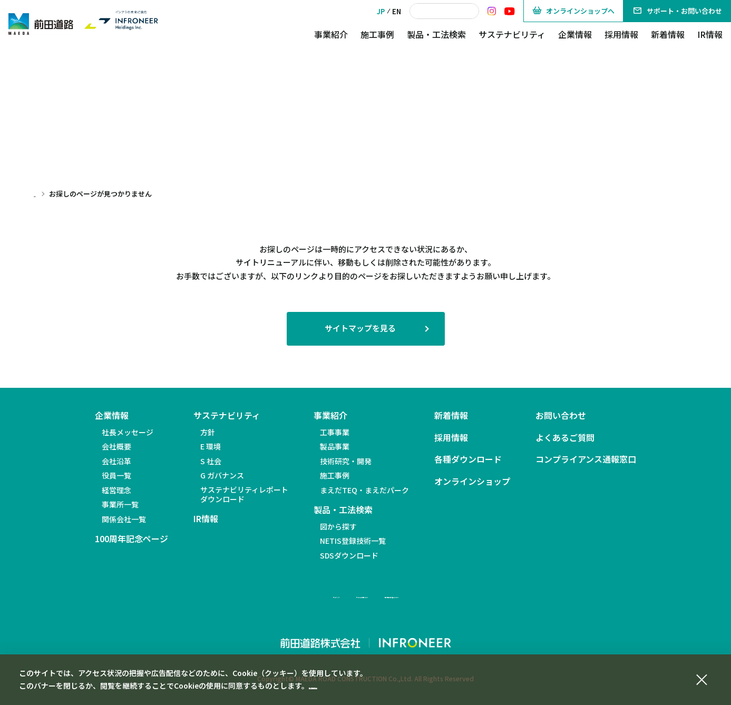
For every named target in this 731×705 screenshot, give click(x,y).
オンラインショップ (472, 481)
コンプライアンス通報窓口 (585, 459)
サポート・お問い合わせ (677, 11)
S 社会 (210, 461)
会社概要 (116, 446)
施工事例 (377, 34)
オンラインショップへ (573, 11)
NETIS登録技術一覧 (353, 540)
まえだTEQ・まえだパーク (364, 490)
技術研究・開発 (346, 461)
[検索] (444, 11)
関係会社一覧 (124, 519)
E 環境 (210, 446)
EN (396, 11)
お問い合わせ (560, 415)
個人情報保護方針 (338, 685)
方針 (207, 432)
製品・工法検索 (436, 34)
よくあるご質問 (564, 437)
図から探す (338, 526)
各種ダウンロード (468, 459)
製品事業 (334, 446)
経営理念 (116, 490)
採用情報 (621, 34)
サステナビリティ (512, 34)
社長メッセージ (127, 432)
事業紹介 (331, 34)
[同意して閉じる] (701, 678)
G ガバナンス (222, 475)
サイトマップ (260, 595)
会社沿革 (116, 461)
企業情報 (575, 34)
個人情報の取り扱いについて (445, 595)
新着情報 (668, 34)
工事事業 (334, 432)
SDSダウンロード (349, 555)
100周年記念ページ (131, 538)
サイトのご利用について (340, 595)
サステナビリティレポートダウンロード (244, 494)
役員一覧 (116, 475)
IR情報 (710, 34)
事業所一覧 (120, 504)
